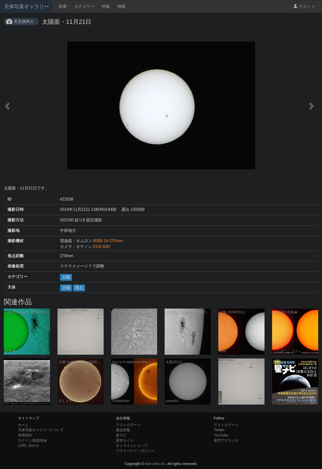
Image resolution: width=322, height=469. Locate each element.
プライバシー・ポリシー (135, 451)
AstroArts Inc (155, 464)
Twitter (219, 430)
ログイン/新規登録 (32, 440)
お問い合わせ (28, 445)
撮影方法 (16, 220)
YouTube (221, 435)
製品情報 (123, 430)
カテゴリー (84, 6)
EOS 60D (101, 246)
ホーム (23, 425)
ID (10, 199)
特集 (106, 6)
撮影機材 (16, 241)
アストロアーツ (128, 425)
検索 (121, 6)
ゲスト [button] (303, 6)
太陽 (66, 277)
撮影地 (14, 230)
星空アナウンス (226, 440)
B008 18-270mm (108, 241)
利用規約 (25, 435)
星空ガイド (125, 440)
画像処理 (16, 266)
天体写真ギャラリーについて (41, 430)
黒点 (79, 288)
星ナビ (121, 435)
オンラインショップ (132, 445)
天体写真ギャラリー (26, 6)
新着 (63, 6)
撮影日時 (16, 209)
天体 (12, 287)
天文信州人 (24, 21)
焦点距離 (16, 256)
